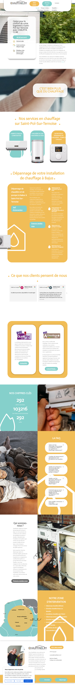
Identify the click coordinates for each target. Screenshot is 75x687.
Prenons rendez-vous (37, 225)
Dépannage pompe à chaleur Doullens (56, 617)
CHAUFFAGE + (51, 369)
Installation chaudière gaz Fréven (55, 614)
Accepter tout (28, 681)
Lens (63, 61)
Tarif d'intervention (17, 208)
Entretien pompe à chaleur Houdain (56, 619)
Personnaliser (9, 681)
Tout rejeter (19, 681)
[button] (66, 293)
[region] (19, 675)
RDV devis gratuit (56, 647)
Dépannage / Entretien (43, 10)
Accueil (37, 8)
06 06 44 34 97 (47, 4)
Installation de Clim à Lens (53, 627)
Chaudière (54, 8)
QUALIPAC (23, 363)
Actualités (54, 10)
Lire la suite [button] (42, 299)
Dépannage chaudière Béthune (54, 606)
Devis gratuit (34, 4)
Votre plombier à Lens (52, 630)
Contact (57, 3)
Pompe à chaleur (45, 8)
